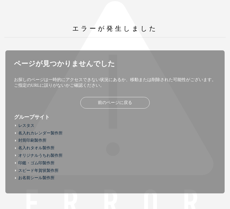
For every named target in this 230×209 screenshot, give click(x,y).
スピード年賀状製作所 (38, 170)
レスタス (26, 125)
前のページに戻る (115, 102)
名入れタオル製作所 (36, 148)
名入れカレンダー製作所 (40, 133)
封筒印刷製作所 (32, 140)
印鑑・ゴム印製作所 (36, 163)
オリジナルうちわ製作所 (40, 155)
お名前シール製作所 (36, 178)
